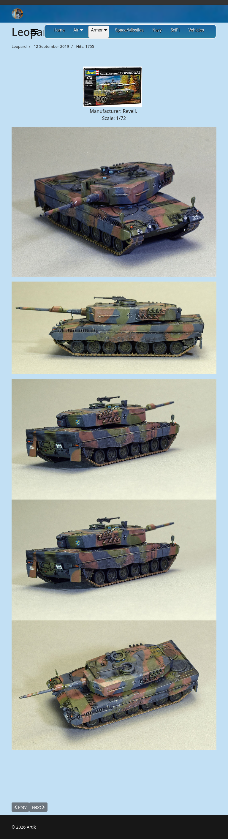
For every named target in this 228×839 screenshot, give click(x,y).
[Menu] (34, 31)
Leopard (19, 46)
